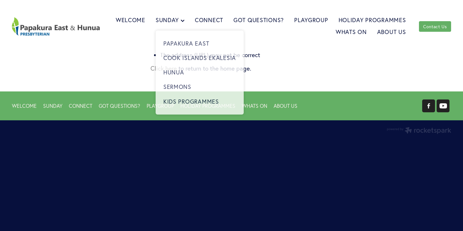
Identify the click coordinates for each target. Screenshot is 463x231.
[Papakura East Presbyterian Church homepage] (56, 26)
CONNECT (209, 20)
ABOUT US (391, 32)
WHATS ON (351, 32)
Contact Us (435, 27)
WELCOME (130, 20)
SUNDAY (170, 20)
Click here (163, 68)
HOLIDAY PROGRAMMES (372, 20)
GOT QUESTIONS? (258, 20)
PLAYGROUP (311, 20)
